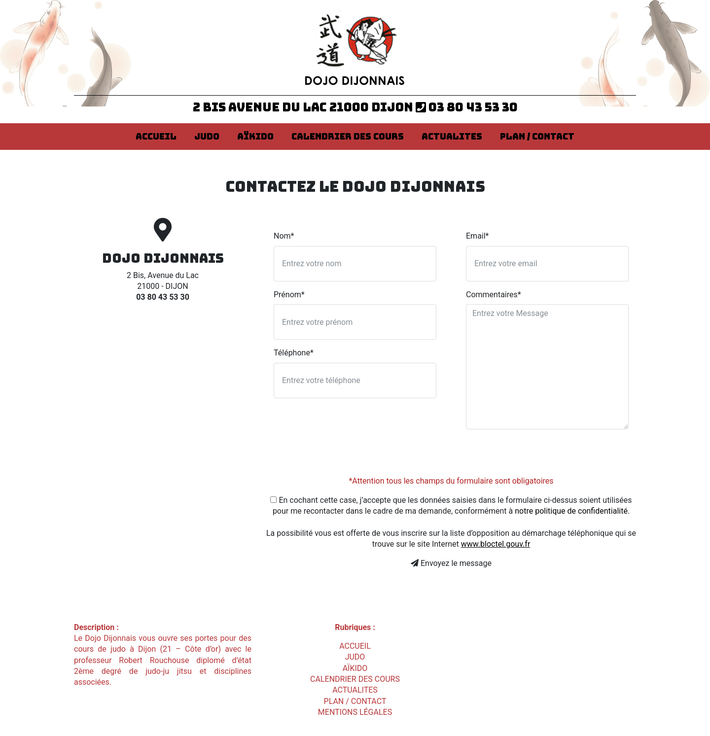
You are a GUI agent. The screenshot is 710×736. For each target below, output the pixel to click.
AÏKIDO (255, 136)
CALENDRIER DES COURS (347, 136)
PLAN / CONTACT (537, 136)
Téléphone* (294, 352)
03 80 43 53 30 (467, 107)
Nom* (284, 236)
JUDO (206, 136)
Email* (477, 236)
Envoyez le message (451, 563)
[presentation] (541, 456)
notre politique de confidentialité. (572, 511)
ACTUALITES (452, 136)
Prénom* (289, 294)
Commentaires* (493, 294)
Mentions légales (355, 712)
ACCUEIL (156, 136)
